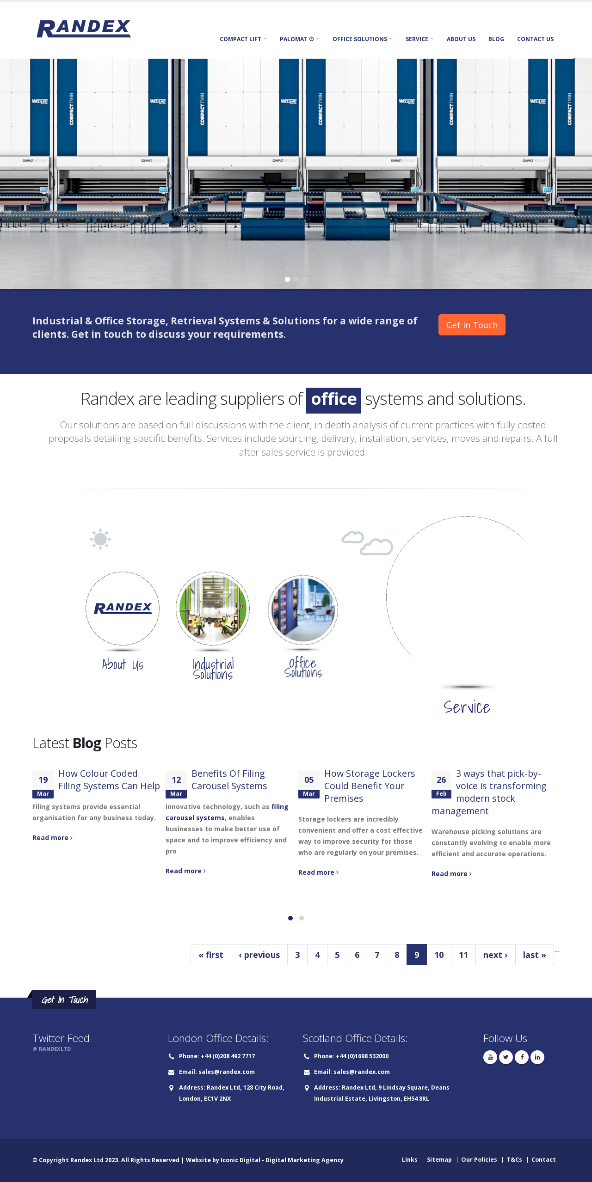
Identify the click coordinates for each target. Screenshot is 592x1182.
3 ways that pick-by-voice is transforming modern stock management (489, 792)
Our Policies (479, 1160)
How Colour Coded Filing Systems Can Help (109, 779)
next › (495, 954)
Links (410, 1160)
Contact (543, 1160)
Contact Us (535, 39)
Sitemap (439, 1160)
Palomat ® (297, 39)
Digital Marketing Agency (304, 1160)
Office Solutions (360, 39)
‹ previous (259, 954)
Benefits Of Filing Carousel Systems (229, 779)
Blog (496, 39)
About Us (461, 39)
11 (463, 954)
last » (534, 954)
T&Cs (514, 1160)
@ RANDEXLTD (51, 1048)
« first (210, 954)
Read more (52, 837)
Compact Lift (240, 39)
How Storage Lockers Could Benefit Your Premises (369, 785)
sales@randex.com (226, 1072)
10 (439, 954)
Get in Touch (472, 324)
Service (417, 39)
